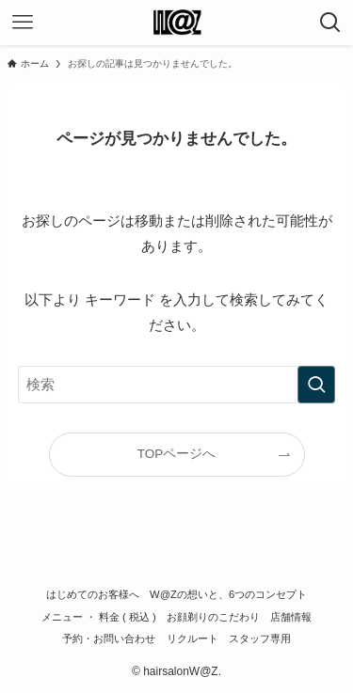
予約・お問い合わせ (108, 638)
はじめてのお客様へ (92, 594)
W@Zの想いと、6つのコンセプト (228, 594)
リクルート (192, 638)
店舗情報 (291, 616)
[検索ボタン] (330, 22)
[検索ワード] (177, 384)
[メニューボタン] (22, 22)
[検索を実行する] (316, 384)
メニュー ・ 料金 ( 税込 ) (98, 616)
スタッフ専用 (260, 638)
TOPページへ (177, 454)
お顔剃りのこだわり (213, 616)
